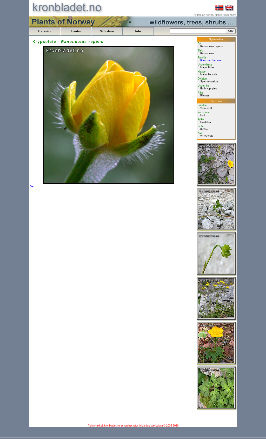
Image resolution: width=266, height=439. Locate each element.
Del (32, 186)
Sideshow (107, 31)
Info (138, 31)
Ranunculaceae (211, 60)
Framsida (44, 31)
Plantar (76, 31)
